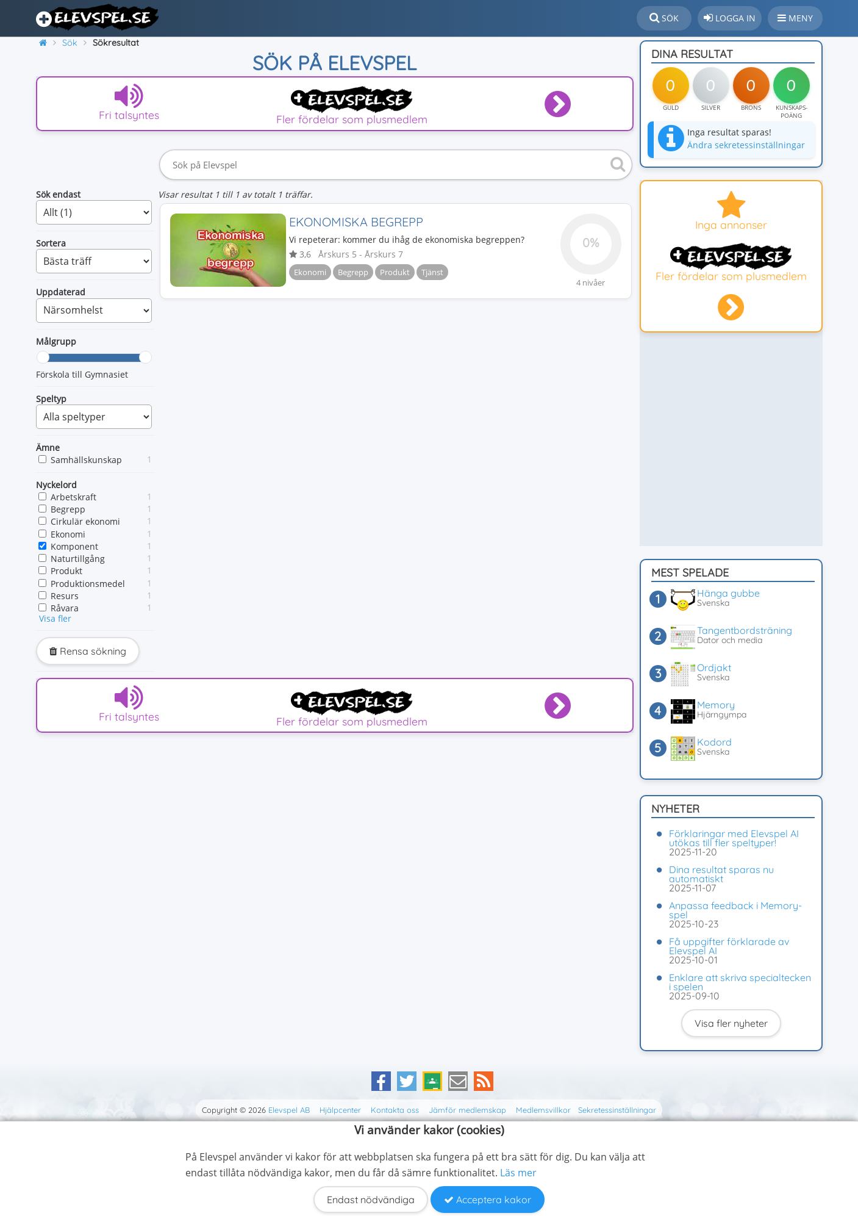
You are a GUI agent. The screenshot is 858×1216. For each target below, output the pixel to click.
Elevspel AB (289, 1110)
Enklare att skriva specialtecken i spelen (740, 982)
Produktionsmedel (88, 583)
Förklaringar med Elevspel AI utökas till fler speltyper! (734, 838)
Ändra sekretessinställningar (746, 145)
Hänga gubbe (728, 593)
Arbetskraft (73, 497)
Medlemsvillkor (543, 1110)
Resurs (65, 596)
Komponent (74, 546)
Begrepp (68, 509)
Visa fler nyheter (731, 1023)
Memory (716, 705)
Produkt (66, 571)
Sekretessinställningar (617, 1110)
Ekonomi (68, 534)
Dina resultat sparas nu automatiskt (721, 874)
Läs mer (518, 1172)
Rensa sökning (87, 651)
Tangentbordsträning (744, 630)
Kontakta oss (395, 1110)
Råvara (65, 608)
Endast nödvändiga (371, 1199)
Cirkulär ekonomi (85, 521)
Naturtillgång (78, 558)
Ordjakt (714, 667)
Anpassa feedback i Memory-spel (735, 910)
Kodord (714, 742)
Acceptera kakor (487, 1199)
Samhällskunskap (86, 460)
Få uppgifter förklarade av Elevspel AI (729, 946)
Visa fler (55, 618)
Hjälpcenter (340, 1110)
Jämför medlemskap (467, 1110)
